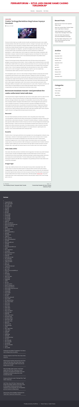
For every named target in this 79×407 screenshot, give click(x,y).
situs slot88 (7, 347)
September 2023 (58, 62)
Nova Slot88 (7, 214)
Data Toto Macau (9, 310)
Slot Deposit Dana (9, 228)
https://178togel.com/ (9, 285)
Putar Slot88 (7, 289)
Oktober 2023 (58, 60)
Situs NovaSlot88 (9, 344)
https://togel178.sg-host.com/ (11, 288)
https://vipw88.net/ (9, 223)
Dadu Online (7, 307)
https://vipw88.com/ (9, 242)
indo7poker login (8, 316)
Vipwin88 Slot (8, 234)
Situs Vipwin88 (8, 341)
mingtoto (7, 332)
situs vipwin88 (8, 340)
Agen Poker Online (9, 301)
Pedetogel (7, 331)
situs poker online (8, 321)
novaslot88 (7, 251)
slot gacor (7, 338)
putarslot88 (7, 277)
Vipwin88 (7, 208)
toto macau (7, 267)
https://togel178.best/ (10, 286)
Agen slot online (8, 276)
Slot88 (6, 227)
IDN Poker (7, 264)
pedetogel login (8, 312)
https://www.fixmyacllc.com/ (11, 224)
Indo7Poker (7, 303)
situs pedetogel (8, 258)
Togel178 (7, 236)
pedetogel (7, 255)
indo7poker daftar (9, 318)
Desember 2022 (58, 76)
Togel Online (57, 95)
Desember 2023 (58, 56)
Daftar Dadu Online (9, 315)
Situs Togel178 (8, 237)
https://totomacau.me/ (10, 252)
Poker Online (57, 90)
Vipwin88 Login (8, 205)
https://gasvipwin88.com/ (10, 246)
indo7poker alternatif (9, 297)
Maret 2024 (57, 53)
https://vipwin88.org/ (9, 225)
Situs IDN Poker (12, 383)
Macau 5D (7, 322)
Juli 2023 (57, 65)
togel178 (7, 209)
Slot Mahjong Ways (9, 300)
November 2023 (58, 58)
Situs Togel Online (9, 203)
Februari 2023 (58, 72)
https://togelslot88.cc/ (9, 231)
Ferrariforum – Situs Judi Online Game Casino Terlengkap (39, 4)
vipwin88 (7, 211)
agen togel (7, 269)
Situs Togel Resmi (9, 249)
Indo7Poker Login (9, 319)
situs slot (7, 282)
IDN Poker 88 (8, 324)
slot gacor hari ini (8, 283)
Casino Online (8, 18)
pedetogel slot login (9, 257)
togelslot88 (7, 279)
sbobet (6, 346)
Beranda (32, 11)
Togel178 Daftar (8, 261)
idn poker (7, 212)
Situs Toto (7, 263)
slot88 (6, 248)
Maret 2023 (57, 69)
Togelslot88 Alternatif (10, 266)
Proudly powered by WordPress (31, 403)
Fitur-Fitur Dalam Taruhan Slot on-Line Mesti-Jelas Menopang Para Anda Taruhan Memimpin (63, 40)
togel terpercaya (8, 260)
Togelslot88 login (8, 202)
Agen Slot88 (7, 298)
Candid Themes (51, 403)
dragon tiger (39, 173)
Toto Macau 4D (8, 206)
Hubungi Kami (39, 11)
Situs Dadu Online (17, 362)
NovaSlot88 (7, 217)
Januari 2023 (58, 74)
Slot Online (46, 11)
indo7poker (7, 273)
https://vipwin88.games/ (10, 239)
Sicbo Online (7, 309)
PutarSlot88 (7, 215)
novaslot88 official (9, 337)
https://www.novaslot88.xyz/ (11, 270)
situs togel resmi (8, 254)
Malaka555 (7, 230)
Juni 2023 (57, 67)
